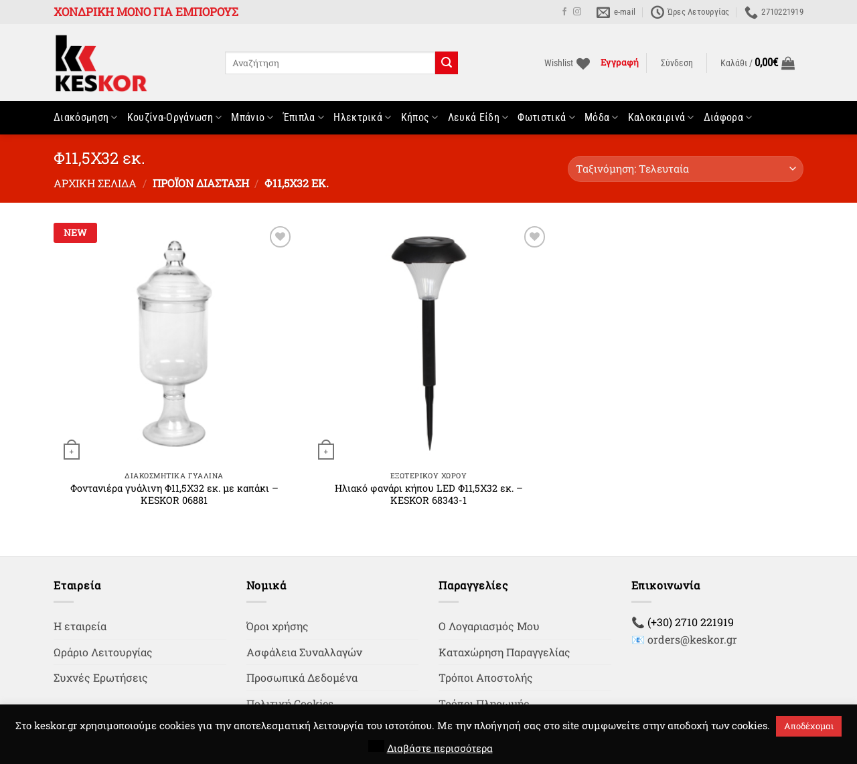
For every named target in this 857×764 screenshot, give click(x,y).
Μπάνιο (252, 117)
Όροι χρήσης (277, 626)
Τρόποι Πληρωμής (484, 703)
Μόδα (602, 117)
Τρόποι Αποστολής (486, 677)
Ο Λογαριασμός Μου (489, 626)
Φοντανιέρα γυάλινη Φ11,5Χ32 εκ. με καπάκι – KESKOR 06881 (174, 494)
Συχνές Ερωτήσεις (101, 677)
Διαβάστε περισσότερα (440, 748)
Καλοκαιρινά (661, 117)
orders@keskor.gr (692, 639)
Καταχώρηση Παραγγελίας (504, 652)
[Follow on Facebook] (564, 12)
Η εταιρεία (80, 626)
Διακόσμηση (86, 117)
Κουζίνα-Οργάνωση (174, 117)
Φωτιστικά (546, 117)
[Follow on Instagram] (577, 12)
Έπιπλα (303, 117)
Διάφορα (728, 117)
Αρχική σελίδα (95, 183)
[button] (677, 63)
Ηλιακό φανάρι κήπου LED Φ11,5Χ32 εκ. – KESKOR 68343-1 (429, 494)
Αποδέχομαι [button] (809, 726)
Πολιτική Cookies (289, 703)
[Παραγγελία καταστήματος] (685, 169)
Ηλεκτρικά (362, 117)
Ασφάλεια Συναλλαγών (304, 652)
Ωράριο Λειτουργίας (103, 652)
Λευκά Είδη (478, 117)
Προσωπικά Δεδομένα (302, 677)
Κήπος (420, 117)
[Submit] (446, 63)
